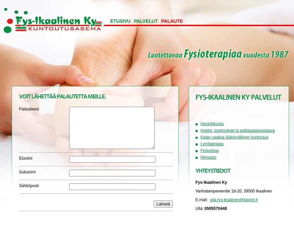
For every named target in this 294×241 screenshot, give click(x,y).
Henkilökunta (212, 124)
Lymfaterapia (212, 144)
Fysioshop (209, 150)
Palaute (172, 21)
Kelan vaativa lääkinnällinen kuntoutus (234, 137)
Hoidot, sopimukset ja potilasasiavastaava (237, 130)
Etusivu (120, 21)
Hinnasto (208, 157)
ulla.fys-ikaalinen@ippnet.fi (234, 199)
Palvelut (146, 21)
